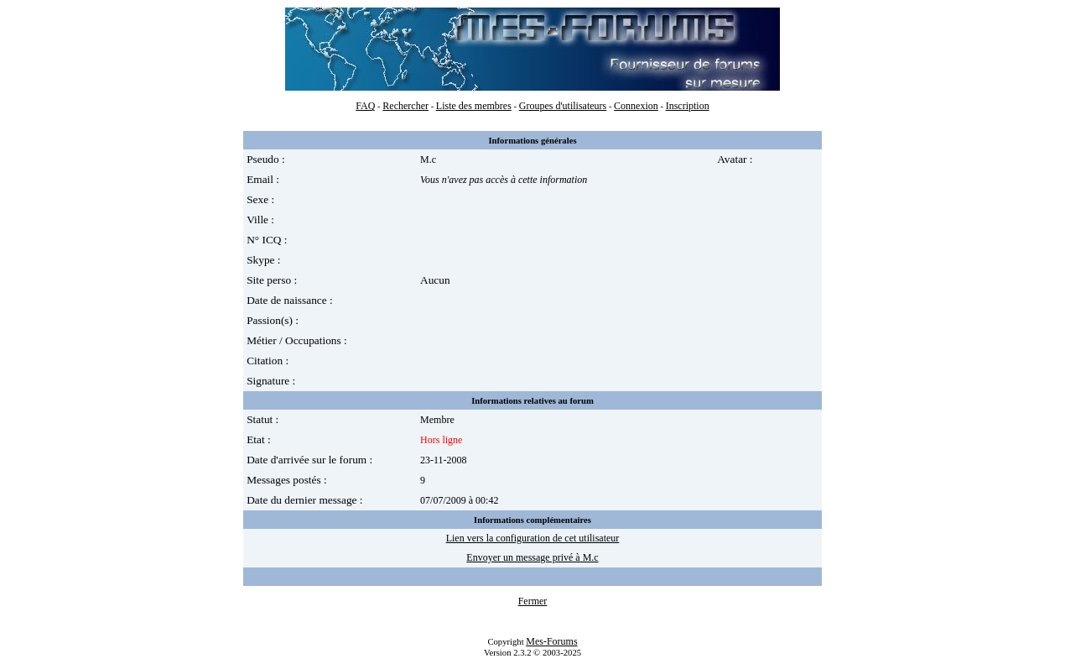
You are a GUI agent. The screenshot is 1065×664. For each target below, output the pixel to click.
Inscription (687, 106)
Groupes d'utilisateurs (562, 106)
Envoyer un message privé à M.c (532, 557)
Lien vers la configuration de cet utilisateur (533, 538)
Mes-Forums (551, 641)
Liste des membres (474, 106)
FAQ (365, 106)
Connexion (636, 106)
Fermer (533, 601)
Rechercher (405, 106)
